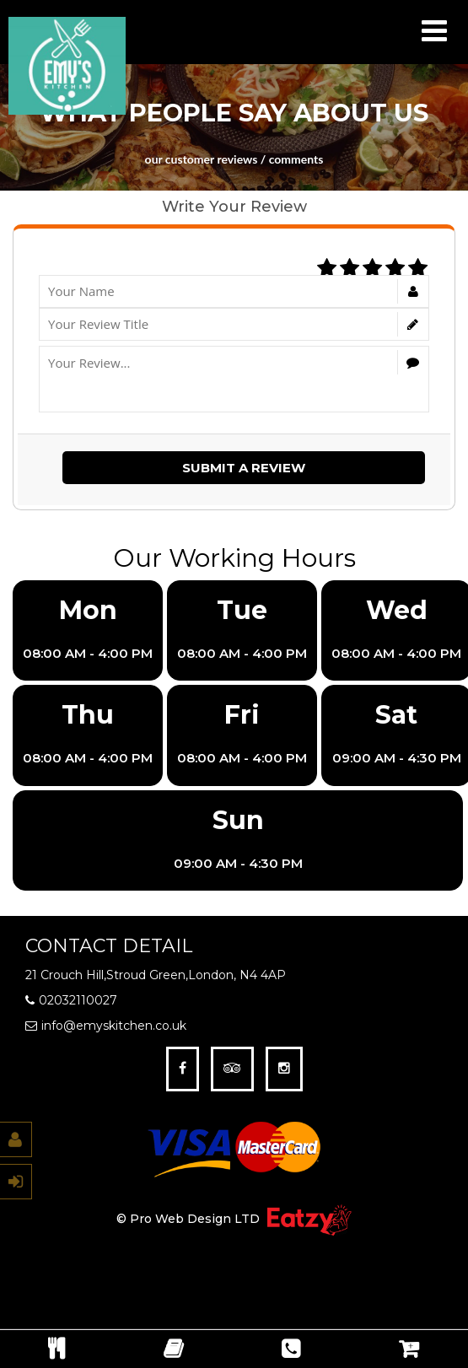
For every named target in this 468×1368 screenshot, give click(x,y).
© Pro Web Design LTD (189, 1219)
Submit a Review (243, 468)
